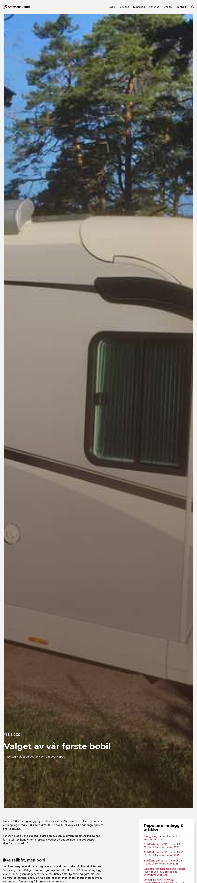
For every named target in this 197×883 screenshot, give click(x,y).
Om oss (167, 6)
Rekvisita (124, 6)
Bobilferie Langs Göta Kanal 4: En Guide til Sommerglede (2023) (164, 846)
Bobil (112, 6)
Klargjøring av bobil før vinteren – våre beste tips (164, 837)
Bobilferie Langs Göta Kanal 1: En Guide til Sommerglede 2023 (164, 862)
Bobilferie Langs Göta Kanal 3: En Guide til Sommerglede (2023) (164, 854)
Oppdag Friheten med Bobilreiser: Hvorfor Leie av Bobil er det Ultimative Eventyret (164, 871)
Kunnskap (139, 6)
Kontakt (181, 6)
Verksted (154, 6)
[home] (16, 6)
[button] (112, 7)
